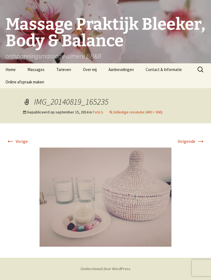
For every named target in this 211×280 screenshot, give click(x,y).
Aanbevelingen (121, 69)
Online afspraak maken (24, 82)
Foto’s (98, 112)
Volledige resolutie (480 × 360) (137, 112)
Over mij (90, 69)
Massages (36, 69)
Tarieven (63, 69)
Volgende (191, 141)
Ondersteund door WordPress (105, 268)
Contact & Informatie (164, 69)
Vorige (17, 141)
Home (10, 69)
